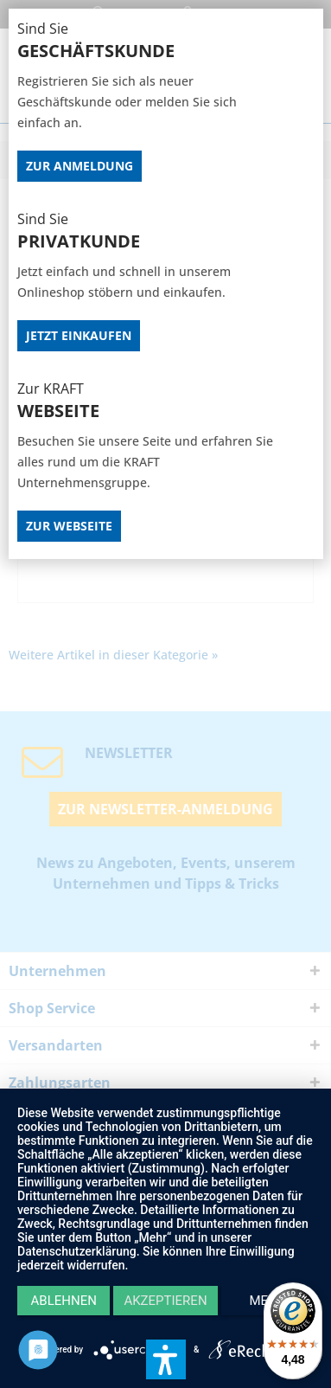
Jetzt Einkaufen (78, 335)
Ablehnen (64, 1300)
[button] (166, 1359)
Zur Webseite (69, 525)
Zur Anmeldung (79, 165)
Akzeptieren (165, 1300)
